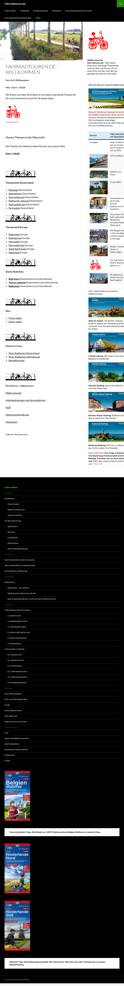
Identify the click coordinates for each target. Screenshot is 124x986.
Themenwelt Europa (14, 649)
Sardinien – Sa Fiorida (18, 588)
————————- (11, 727)
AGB (8, 407)
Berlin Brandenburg (18, 549)
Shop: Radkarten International (24, 356)
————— (8, 688)
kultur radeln (15, 321)
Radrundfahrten (17, 204)
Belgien (11, 532)
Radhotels (56, 11)
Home (38, 18)
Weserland (13, 543)
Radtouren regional (19, 200)
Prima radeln (15, 318)
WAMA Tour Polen (16, 510)
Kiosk (7, 705)
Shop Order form (13, 710)
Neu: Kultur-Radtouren (16, 699)
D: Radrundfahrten (17, 638)
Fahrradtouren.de (15, 3)
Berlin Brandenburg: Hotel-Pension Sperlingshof (32, 599)
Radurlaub (14, 252)
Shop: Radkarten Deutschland (24, 353)
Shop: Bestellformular (16, 571)
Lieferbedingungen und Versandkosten (26, 400)
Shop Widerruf (12, 744)
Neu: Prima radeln (13, 694)
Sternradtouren (17, 197)
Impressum (11, 421)
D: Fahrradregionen (18, 621)
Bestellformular (17, 360)
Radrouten (14, 234)
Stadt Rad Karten (17, 248)
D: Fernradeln (14, 643)
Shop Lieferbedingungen (17, 738)
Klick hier (97, 463)
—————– (9, 493)
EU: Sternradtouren (17, 671)
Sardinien (12, 526)
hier (119, 265)
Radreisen (24, 11)
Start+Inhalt (11, 11)
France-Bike (13, 504)
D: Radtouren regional (19, 632)
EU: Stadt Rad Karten (17, 677)
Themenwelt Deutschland (17, 610)
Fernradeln (14, 208)
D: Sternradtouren (17, 627)
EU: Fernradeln (15, 666)
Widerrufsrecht (14, 392)
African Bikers (15, 515)
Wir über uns (11, 716)
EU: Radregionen (16, 660)
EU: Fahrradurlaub (17, 683)
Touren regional (40, 11)
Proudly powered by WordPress (17, 979)
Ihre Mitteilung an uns (16, 722)
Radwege (13, 189)
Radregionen (15, 193)
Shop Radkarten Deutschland (78, 11)
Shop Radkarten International (18, 18)
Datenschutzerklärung (17, 414)
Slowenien (13, 537)
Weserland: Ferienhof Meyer (22, 593)
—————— (9, 577)
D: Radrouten (14, 616)
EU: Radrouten (15, 655)
